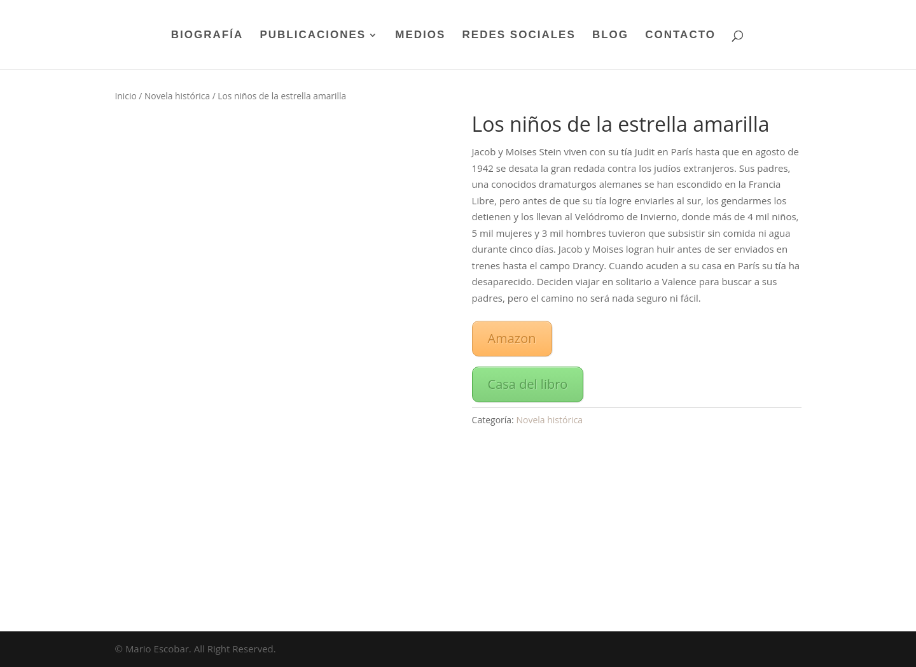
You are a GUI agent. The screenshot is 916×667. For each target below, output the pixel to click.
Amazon (512, 338)
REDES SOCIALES (519, 36)
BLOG (610, 36)
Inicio (126, 96)
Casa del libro (528, 384)
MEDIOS (420, 36)
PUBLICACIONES (313, 36)
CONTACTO (680, 36)
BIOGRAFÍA (207, 36)
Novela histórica (177, 96)
